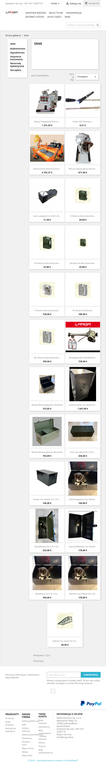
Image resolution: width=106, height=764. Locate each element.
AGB (24, 724)
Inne (67, 16)
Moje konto (27, 755)
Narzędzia (15, 70)
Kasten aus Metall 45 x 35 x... (47, 499)
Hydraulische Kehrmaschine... (47, 168)
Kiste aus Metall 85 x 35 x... (83, 452)
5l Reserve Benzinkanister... (82, 216)
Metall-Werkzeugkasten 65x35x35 (47, 405)
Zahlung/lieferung (30, 721)
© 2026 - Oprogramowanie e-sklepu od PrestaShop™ (53, 760)
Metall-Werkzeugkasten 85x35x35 (47, 452)
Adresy (42, 742)
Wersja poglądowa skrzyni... (47, 121)
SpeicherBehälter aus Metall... (83, 546)
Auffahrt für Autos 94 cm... (64, 641)
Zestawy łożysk (34, 16)
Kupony (42, 746)
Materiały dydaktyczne (17, 65)
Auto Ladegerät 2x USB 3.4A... (47, 216)
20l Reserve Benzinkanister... (83, 263)
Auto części (54, 16)
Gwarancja (27, 738)
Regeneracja (74, 12)
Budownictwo (17, 48)
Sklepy (25, 752)
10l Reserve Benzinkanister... (47, 263)
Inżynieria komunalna (16, 58)
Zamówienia (44, 726)
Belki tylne (56, 12)
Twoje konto (43, 715)
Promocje (9, 718)
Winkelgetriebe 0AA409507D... (83, 357)
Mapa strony (28, 748)
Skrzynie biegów (35, 12)
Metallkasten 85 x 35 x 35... (47, 546)
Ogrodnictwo (17, 52)
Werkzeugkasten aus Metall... (82, 499)
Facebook (53, 691)
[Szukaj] (83, 25)
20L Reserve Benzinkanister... (47, 357)
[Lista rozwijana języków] (55, 3)
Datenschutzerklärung (32, 734)
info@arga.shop (65, 737)
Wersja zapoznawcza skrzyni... (83, 168)
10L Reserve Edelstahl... (83, 310)
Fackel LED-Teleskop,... (83, 121)
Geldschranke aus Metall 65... (82, 405)
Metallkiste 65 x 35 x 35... (47, 593)
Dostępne (87, 76)
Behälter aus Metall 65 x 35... (82, 593)
